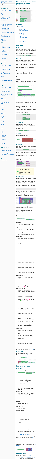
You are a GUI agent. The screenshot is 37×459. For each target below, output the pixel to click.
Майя (13, 6)
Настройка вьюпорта (5, 68)
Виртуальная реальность (5, 26)
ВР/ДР (2, 121)
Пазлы (2, 14)
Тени (2, 55)
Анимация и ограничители (6, 114)
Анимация (3, 52)
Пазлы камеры (21, 26)
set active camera (23, 31)
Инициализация (4, 108)
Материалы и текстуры (5, 73)
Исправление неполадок (5, 36)
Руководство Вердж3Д (7, 2)
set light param (23, 41)
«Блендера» (32, 432)
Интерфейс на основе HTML (6, 24)
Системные (3, 137)
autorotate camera (23, 34)
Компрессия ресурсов (5, 22)
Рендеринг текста (4, 25)
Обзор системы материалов (6, 47)
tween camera (22, 29)
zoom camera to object (24, 30)
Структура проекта (4, 15)
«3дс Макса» (21, 434)
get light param (23, 42)
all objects (32, 349)
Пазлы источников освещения (24, 40)
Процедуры (3, 136)
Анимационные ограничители (6, 80)
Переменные (3, 135)
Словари (2, 133)
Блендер (3, 6)
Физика (2, 124)
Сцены (2, 117)
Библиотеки (3, 143)
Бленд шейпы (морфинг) (5, 96)
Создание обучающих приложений (7, 155)
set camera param (23, 37)
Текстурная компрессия (5, 153)
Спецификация (4, 149)
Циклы (2, 128)
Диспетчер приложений (5, 13)
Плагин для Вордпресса (5, 29)
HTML (2, 120)
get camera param (23, 38)
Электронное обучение (5, 142)
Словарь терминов (4, 160)
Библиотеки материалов (5, 59)
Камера (2, 50)
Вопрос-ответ (3, 40)
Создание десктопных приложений (7, 32)
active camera (22, 33)
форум (30, 455)
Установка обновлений (5, 17)
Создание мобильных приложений (7, 154)
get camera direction (24, 36)
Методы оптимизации (5, 18)
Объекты (2, 112)
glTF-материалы (4, 61)
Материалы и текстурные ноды (7, 94)
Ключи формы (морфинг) (5, 54)
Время (2, 118)
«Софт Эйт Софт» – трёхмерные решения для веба (26, 457)
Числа (2, 131)
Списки (2, 132)
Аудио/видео (3, 123)
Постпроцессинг (4, 125)
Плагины (2, 144)
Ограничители (3, 58)
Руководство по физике (5, 28)
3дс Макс (8, 6)
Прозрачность (3, 57)
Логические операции (5, 127)
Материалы (3, 113)
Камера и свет (3, 116)
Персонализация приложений (6, 150)
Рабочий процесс (4, 11)
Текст (2, 129)
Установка (3, 46)
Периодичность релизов (5, 151)
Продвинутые (3, 139)
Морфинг (2, 76)
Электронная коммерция (5, 140)
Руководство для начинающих (6, 10)
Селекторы (3, 110)
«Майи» (27, 434)
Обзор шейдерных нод (5, 51)
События (2, 109)
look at (21, 27)
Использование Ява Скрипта (6, 31)
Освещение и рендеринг (5, 48)
